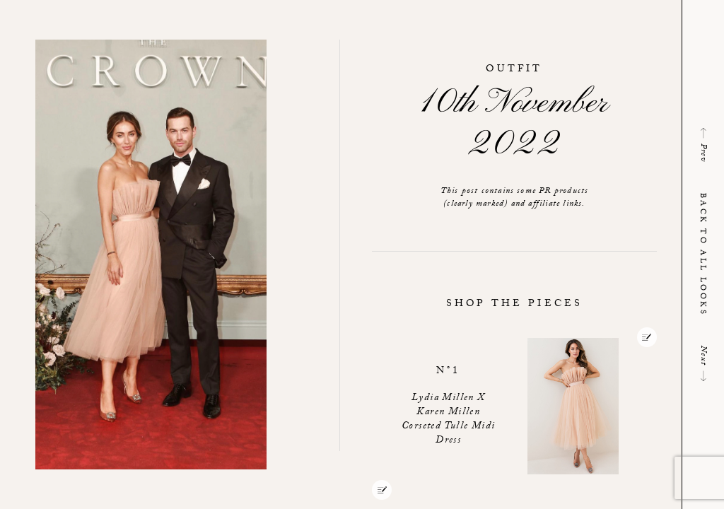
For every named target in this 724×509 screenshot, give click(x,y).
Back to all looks (701, 254)
